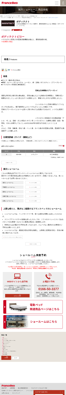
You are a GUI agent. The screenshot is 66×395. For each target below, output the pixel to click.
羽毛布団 (6, 359)
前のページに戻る (34, 246)
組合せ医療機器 (7, 369)
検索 (63, 4)
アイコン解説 (16, 72)
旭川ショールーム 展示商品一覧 (29, 16)
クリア (23, 373)
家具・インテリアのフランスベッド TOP (10, 16)
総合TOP (4, 388)
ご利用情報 (48, 390)
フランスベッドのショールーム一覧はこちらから (20, 239)
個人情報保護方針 (23, 388)
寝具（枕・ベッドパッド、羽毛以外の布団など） (15, 364)
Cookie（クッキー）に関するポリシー (12, 390)
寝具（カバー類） (8, 361)
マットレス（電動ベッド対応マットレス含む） (15, 346)
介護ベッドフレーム (8, 351)
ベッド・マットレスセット (10, 349)
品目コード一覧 (9, 164)
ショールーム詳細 (33, 185)
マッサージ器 (7, 366)
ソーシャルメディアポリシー (34, 390)
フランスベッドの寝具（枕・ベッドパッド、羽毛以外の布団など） (16, 17)
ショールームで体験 (32, 31)
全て (5, 341)
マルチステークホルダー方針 (39, 388)
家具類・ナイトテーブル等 (10, 356)
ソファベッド (7, 354)
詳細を (57, 148)
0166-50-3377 (48, 291)
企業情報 (12, 388)
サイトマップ (16, 393)
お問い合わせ (5, 393)
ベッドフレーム (7, 344)
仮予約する (17, 299)
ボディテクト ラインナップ (40, 17)
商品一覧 (4, 338)
